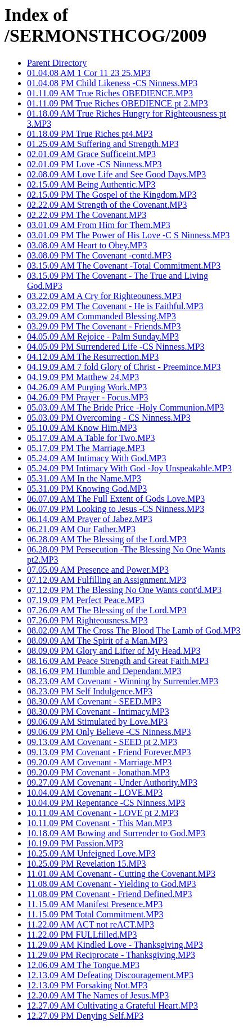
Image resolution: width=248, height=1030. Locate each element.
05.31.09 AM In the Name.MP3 (84, 478)
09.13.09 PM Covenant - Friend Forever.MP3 (109, 752)
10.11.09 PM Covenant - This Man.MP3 (99, 823)
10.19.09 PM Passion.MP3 (75, 843)
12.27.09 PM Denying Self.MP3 (85, 1015)
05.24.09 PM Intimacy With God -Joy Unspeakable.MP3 (129, 468)
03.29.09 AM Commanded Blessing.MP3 (101, 316)
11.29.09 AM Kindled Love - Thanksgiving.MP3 (115, 944)
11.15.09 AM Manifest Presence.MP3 (95, 904)
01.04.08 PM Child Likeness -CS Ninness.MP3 (112, 83)
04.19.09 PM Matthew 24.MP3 (83, 377)
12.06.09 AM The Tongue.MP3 (83, 965)
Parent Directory (57, 63)
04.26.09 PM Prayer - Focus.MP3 (87, 397)
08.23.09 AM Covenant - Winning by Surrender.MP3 (122, 681)
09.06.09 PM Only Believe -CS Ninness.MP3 (109, 732)
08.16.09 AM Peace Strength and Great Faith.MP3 (118, 661)
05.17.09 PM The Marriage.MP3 (86, 448)
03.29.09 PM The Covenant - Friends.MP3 (104, 326)
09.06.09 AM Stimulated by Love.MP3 (97, 721)
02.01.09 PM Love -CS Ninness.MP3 (94, 164)
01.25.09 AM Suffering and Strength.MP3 (102, 144)
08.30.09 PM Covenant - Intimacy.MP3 (98, 711)
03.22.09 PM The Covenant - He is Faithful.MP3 (115, 306)
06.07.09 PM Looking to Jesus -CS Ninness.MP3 (115, 509)
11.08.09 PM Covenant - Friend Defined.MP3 (109, 894)
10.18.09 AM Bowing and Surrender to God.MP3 (116, 833)
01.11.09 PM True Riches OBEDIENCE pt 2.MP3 (117, 103)
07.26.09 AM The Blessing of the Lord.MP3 (107, 610)
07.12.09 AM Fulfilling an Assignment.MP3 (106, 580)
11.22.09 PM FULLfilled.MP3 (82, 934)
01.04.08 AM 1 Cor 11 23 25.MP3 (88, 73)
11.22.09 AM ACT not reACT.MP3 (90, 924)
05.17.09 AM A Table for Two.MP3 (91, 438)
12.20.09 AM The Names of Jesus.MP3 (98, 995)
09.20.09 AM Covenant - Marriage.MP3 (99, 762)
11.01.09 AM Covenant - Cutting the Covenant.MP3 (121, 874)
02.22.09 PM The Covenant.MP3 (86, 215)
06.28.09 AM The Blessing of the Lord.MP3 (107, 539)
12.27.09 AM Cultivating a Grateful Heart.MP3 (112, 1005)
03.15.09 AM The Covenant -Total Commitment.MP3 (123, 265)
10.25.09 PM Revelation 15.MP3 (86, 863)
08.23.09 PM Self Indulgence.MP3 (89, 691)
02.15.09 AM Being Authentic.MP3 (91, 184)
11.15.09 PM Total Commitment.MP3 (95, 914)
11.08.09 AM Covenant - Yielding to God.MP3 (111, 884)
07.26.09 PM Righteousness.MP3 (87, 620)
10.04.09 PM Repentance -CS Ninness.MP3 (106, 803)
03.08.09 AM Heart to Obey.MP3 (87, 245)
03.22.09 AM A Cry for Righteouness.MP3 (104, 296)
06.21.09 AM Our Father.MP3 (81, 529)
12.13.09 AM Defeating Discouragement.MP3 (110, 975)
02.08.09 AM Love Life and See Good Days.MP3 (116, 174)
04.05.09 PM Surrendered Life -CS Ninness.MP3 (116, 346)
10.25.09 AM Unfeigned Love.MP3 (91, 853)
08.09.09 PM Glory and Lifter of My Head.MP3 (113, 651)
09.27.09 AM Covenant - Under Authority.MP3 (112, 782)
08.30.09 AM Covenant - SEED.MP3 (94, 701)
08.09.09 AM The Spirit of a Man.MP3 (97, 640)
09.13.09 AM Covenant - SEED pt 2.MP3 (102, 742)
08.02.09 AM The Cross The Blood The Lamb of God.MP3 (134, 630)
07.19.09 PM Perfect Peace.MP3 (86, 600)
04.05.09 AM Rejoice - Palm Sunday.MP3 (103, 336)
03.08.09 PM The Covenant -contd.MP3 (99, 255)
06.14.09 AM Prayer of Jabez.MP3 (89, 519)
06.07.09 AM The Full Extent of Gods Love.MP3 (116, 498)
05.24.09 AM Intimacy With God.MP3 (96, 458)
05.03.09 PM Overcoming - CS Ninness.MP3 (109, 417)
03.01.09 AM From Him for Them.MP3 (98, 225)
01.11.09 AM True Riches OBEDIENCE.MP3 (110, 93)
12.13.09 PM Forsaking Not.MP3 (87, 985)
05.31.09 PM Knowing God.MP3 (87, 488)
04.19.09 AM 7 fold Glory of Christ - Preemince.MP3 (123, 367)
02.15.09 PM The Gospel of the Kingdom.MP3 (111, 194)
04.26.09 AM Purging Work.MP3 (87, 387)
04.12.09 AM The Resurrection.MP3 (93, 357)
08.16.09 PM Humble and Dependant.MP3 (104, 671)
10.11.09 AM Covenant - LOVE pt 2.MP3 (102, 813)
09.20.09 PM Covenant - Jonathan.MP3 (98, 772)
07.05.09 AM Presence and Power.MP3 (98, 569)
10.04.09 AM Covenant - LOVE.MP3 (95, 792)
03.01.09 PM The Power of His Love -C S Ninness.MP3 (128, 235)
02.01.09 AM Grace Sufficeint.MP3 (91, 154)
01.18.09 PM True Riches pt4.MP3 (90, 134)
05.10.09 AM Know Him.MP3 (82, 427)
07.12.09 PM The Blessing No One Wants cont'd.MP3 (124, 590)
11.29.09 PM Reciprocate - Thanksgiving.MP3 (111, 955)
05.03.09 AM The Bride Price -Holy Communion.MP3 (125, 407)
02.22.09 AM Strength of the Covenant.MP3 (107, 204)
